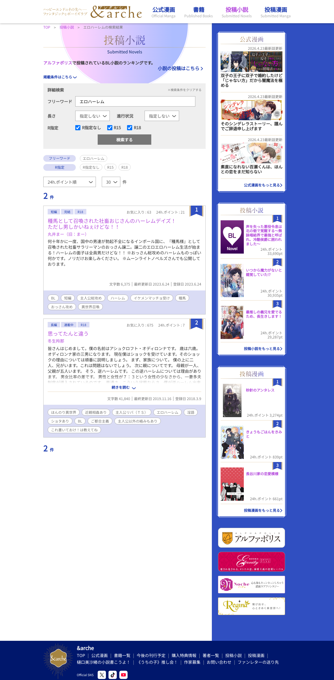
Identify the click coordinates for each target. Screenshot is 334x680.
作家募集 (192, 662)
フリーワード (59, 101)
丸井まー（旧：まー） (68, 234)
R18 (137, 127)
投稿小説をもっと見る (262, 348)
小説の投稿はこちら (178, 68)
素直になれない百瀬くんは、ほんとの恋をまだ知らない (251, 169)
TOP (81, 655)
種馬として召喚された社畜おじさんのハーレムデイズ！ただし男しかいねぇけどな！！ (112, 224)
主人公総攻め (91, 298)
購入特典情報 (184, 655)
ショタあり (60, 421)
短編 (67, 298)
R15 (117, 127)
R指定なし (91, 127)
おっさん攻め (62, 306)
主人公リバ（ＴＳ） (131, 412)
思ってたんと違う (68, 333)
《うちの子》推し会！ (157, 662)
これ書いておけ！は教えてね (74, 429)
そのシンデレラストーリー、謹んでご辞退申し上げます (251, 126)
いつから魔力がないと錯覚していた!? (264, 272)
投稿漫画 (256, 655)
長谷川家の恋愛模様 (262, 473)
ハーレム (118, 298)
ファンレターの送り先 (258, 662)
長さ (51, 116)
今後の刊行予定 (151, 655)
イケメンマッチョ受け (152, 298)
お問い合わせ (219, 662)
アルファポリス (57, 63)
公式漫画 (99, 655)
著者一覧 (211, 655)
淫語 (190, 412)
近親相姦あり (96, 412)
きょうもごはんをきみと (264, 434)
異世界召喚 (90, 306)
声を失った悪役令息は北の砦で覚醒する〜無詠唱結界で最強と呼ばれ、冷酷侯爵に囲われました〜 (264, 235)
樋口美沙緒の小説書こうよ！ (103, 662)
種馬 (182, 298)
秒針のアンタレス (260, 390)
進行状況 (125, 116)
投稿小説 (233, 655)
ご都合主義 (100, 421)
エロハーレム (167, 412)
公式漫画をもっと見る (262, 185)
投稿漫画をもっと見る (262, 510)
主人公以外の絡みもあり (137, 421)
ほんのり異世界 (63, 412)
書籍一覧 (122, 655)
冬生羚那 (56, 341)
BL (53, 298)
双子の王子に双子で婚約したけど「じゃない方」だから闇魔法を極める (251, 80)
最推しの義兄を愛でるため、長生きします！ (264, 314)
